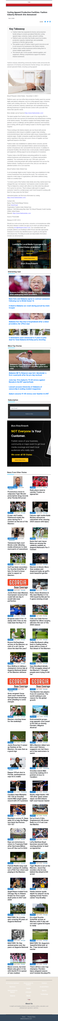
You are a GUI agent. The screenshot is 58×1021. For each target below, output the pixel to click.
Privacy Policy (31, 1017)
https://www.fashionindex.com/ (34, 113)
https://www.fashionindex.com (22, 213)
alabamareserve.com (26, 1018)
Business (12, 987)
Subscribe (29, 414)
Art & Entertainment (12, 983)
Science (44, 983)
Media (28, 996)
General (12, 996)
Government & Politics (28, 984)
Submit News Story (29, 258)
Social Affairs (44, 987)
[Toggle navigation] (7, 5)
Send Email (14, 205)
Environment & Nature (12, 991)
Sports (44, 990)
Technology (44, 994)
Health (28, 988)
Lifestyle (28, 992)
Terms (23, 1017)
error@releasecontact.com (22, 227)
